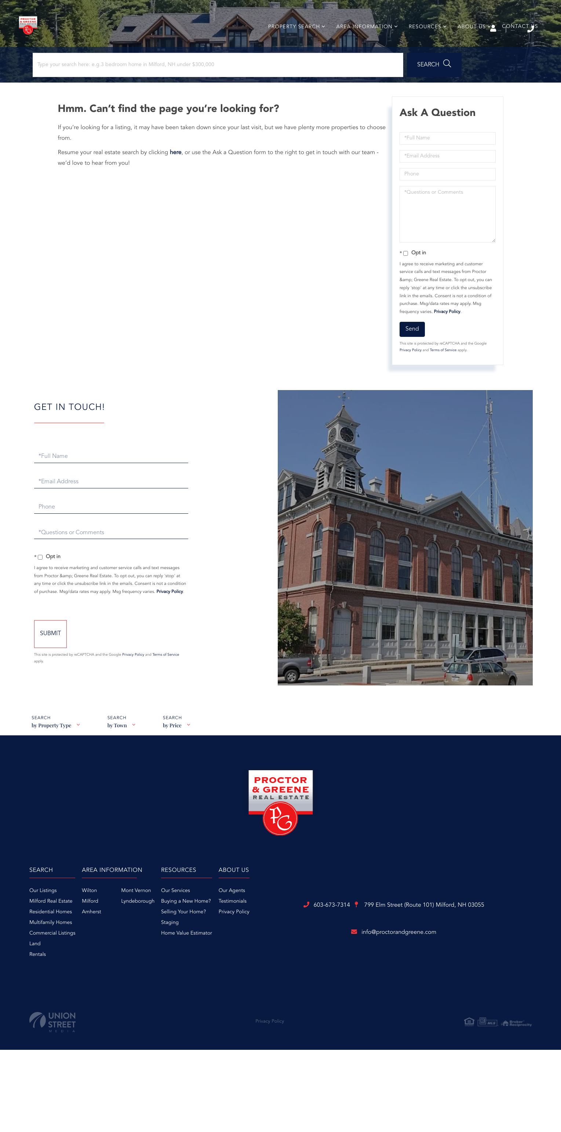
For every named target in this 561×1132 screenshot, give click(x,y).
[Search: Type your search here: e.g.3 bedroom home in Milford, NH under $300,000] (98, 87)
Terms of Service (440, 377)
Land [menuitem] (119, 979)
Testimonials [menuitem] (397, 936)
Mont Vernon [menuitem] (247, 926)
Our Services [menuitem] (313, 926)
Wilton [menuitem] (200, 926)
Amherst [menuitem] (202, 947)
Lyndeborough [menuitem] (249, 936)
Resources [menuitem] (421, 41)
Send (410, 355)
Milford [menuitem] (201, 936)
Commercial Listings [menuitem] (137, 968)
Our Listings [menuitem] (128, 926)
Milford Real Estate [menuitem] (135, 936)
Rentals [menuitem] (122, 990)
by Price (175, 764)
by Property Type (51, 764)
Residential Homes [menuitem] (135, 947)
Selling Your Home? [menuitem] (321, 947)
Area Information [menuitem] (360, 41)
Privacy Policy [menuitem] (398, 947)
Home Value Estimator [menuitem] (324, 968)
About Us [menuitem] (467, 41)
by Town (118, 764)
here (180, 179)
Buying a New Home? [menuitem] (324, 936)
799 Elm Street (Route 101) (321, 1020)
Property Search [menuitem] (290, 41)
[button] (203, 87)
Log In (439, 29)
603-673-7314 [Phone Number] (514, 29)
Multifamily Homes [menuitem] (135, 958)
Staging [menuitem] (308, 958)
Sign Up (472, 29)
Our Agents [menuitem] (396, 926)
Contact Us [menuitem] (516, 41)
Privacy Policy (445, 338)
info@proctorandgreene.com (281, 1049)
